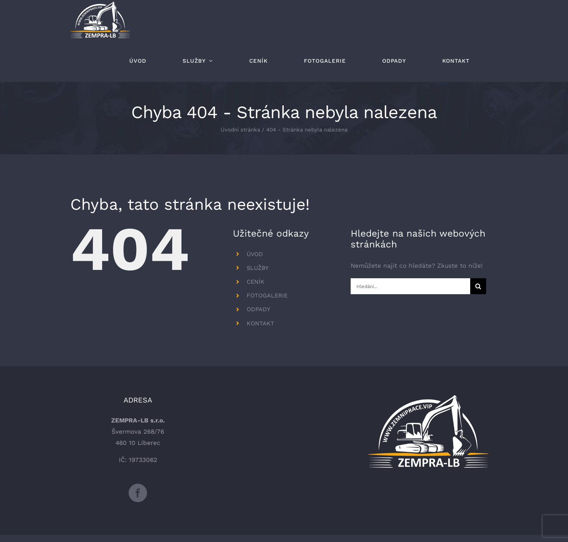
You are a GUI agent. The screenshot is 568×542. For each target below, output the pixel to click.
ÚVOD (255, 254)
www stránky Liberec (401, 517)
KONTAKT (260, 323)
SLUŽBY (257, 267)
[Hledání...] (410, 286)
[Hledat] (478, 286)
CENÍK (255, 281)
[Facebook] (138, 452)
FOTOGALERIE (267, 295)
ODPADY (258, 309)
